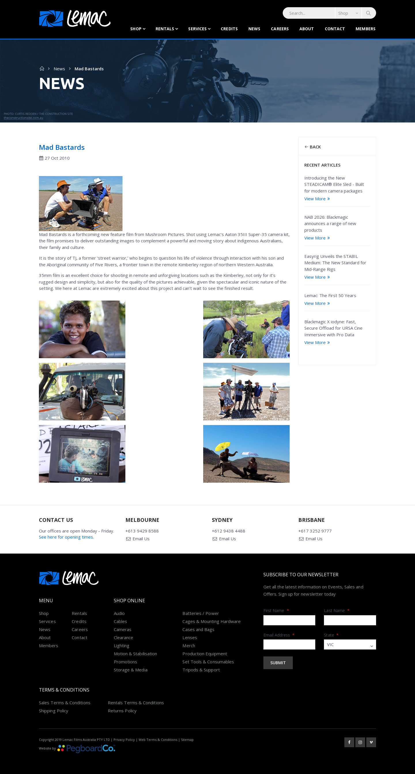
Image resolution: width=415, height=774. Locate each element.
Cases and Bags (198, 629)
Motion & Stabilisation (135, 653)
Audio (119, 613)
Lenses (189, 637)
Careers (280, 28)
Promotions (125, 661)
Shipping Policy (53, 710)
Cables (120, 621)
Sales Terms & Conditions (64, 702)
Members (366, 28)
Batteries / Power (200, 613)
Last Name (337, 610)
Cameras (123, 629)
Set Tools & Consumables (208, 661)
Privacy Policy (124, 739)
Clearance (123, 637)
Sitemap (187, 739)
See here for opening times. (66, 537)
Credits (229, 28)
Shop (135, 28)
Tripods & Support (201, 670)
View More (318, 198)
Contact (335, 28)
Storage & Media (131, 670)
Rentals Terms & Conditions (136, 702)
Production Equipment (204, 653)
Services (197, 28)
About (306, 28)
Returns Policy (122, 710)
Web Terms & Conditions (158, 739)
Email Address (279, 635)
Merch (188, 645)
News (254, 28)
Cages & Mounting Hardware (211, 621)
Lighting (122, 645)
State (331, 635)
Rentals (165, 28)
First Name (276, 610)
